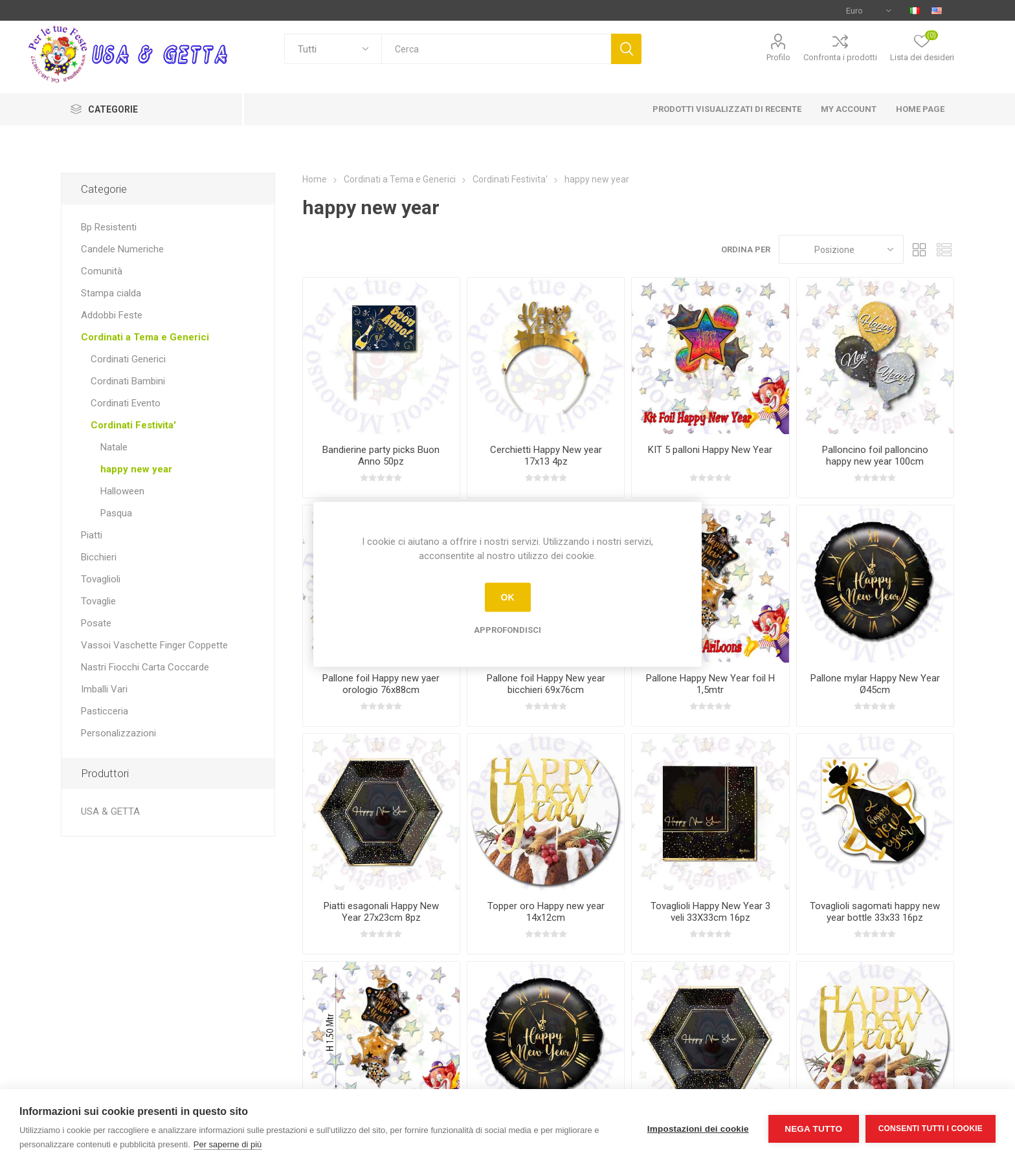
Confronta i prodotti (840, 57)
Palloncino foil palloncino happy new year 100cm (875, 455)
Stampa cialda (111, 293)
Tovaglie (98, 601)
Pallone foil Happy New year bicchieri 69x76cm (546, 684)
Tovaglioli (100, 579)
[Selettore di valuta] (868, 10)
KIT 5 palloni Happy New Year (710, 450)
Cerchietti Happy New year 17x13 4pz (546, 455)
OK (508, 597)
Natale (114, 447)
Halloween (122, 491)
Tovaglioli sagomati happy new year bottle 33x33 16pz (875, 911)
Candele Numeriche (122, 249)
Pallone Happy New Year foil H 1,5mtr (710, 684)
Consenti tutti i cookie (930, 1128)
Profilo (778, 57)
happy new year (136, 469)
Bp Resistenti (109, 227)
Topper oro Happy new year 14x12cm (546, 911)
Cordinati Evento (126, 403)
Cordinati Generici (128, 359)
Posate (96, 623)
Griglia (920, 249)
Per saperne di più (228, 1144)
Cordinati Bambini (128, 381)
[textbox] (496, 49)
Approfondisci (507, 629)
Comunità (101, 271)
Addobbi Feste (111, 315)
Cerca (626, 49)
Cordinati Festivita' (133, 425)
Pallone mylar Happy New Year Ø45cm (875, 684)
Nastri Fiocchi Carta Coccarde (145, 667)
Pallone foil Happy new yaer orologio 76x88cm (381, 684)
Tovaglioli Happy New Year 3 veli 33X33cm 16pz (710, 911)
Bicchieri (99, 557)
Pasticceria (104, 711)
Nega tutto (813, 1129)
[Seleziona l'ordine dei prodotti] (841, 249)
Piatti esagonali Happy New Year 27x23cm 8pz (381, 911)
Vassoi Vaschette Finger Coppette (154, 645)
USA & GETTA (110, 811)
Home (314, 179)
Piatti (91, 535)
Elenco (944, 249)
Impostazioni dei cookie (698, 1129)
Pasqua (116, 513)
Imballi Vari (104, 689)
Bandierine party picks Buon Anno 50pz (381, 455)
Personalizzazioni (118, 733)
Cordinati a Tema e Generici (145, 337)
